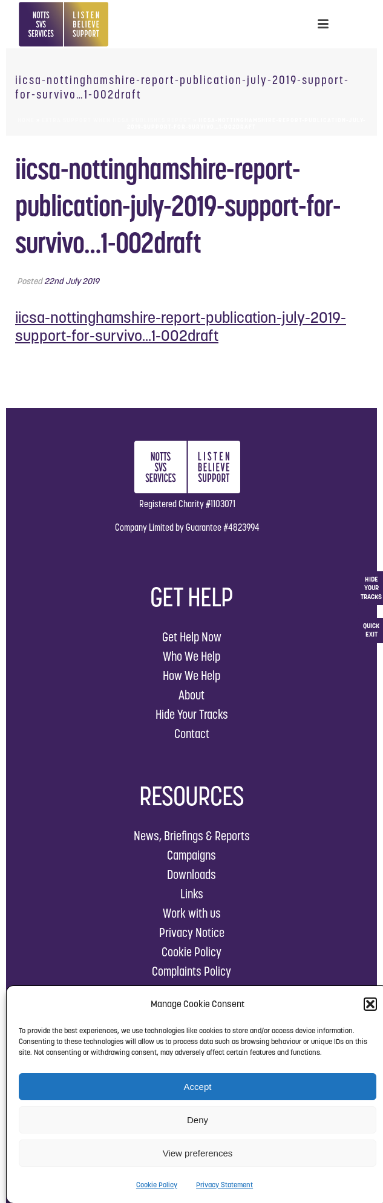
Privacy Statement (224, 1184)
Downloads (191, 874)
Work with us (192, 913)
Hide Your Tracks (191, 714)
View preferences (198, 1153)
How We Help (191, 675)
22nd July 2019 (71, 281)
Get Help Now (191, 637)
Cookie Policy (156, 1184)
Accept (198, 1086)
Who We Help (191, 656)
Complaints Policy (191, 971)
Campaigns (191, 855)
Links (191, 894)
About (191, 695)
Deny (197, 1120)
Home (26, 120)
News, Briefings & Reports (192, 836)
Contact (191, 733)
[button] (370, 1004)
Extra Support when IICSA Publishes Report (116, 120)
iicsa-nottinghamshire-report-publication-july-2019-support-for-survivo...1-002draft (180, 326)
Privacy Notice (191, 932)
